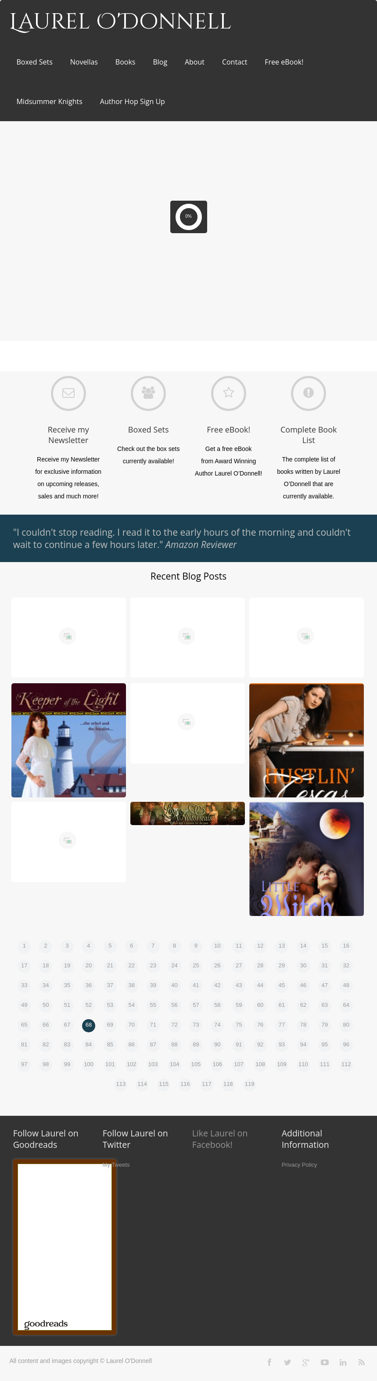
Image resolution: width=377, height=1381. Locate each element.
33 (24, 985)
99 (67, 1064)
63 (325, 1005)
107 (239, 1064)
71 (153, 1024)
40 (174, 985)
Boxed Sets (34, 62)
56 (174, 1005)
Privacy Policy (299, 1164)
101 (110, 1064)
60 (260, 1005)
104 (175, 1064)
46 (303, 985)
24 (174, 965)
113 (121, 1084)
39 (153, 985)
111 (325, 1064)
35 (67, 985)
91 (239, 1044)
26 (217, 965)
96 (346, 1044)
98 (46, 1064)
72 (174, 1024)
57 (196, 1005)
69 (110, 1024)
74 (217, 1024)
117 (207, 1084)
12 (260, 945)
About (195, 62)
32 (346, 965)
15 (325, 945)
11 (239, 945)
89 (196, 1044)
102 (131, 1064)
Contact (234, 62)
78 (303, 1024)
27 (239, 965)
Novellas (84, 62)
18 (46, 965)
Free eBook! (284, 62)
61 (282, 1005)
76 (260, 1024)
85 (110, 1044)
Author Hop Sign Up (132, 101)
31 (325, 965)
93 (282, 1044)
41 (196, 985)
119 (250, 1084)
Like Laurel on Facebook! (220, 1138)
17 (24, 965)
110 (303, 1064)
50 (46, 1005)
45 (282, 985)
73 (196, 1024)
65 (24, 1024)
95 (325, 1044)
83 (67, 1044)
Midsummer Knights (49, 101)
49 (24, 1005)
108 (260, 1064)
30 (303, 965)
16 (346, 945)
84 (89, 1044)
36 (89, 985)
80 (346, 1024)
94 (303, 1044)
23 (153, 965)
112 (346, 1064)
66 (46, 1024)
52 (89, 1005)
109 (282, 1064)
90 (217, 1044)
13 (282, 945)
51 (67, 1005)
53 (110, 1005)
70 (132, 1024)
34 (46, 985)
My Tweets (116, 1164)
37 (110, 985)
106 (217, 1064)
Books (125, 62)
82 (46, 1044)
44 (260, 985)
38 (132, 985)
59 (239, 1005)
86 (132, 1044)
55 (153, 1005)
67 (67, 1024)
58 (217, 1005)
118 (228, 1084)
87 (153, 1044)
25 (196, 965)
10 (217, 945)
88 (174, 1044)
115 (164, 1084)
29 (282, 965)
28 (260, 965)
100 (88, 1064)
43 (239, 985)
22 (132, 965)
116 (185, 1084)
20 (89, 965)
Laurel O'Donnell (120, 22)
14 (303, 945)
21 (110, 965)
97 (24, 1064)
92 (260, 1044)
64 (346, 1005)
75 (239, 1024)
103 (153, 1064)
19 (67, 965)
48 (346, 985)
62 (303, 1005)
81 (24, 1044)
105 (196, 1064)
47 (325, 985)
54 (132, 1005)
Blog (160, 62)
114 (142, 1084)
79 (325, 1024)
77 (282, 1024)
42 (217, 985)
